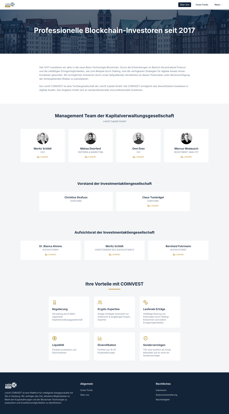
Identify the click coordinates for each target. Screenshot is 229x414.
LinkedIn (42, 157)
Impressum (161, 390)
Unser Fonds (202, 4)
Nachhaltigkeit (163, 399)
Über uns (84, 395)
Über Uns (184, 4)
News (219, 4)
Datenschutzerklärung (166, 395)
